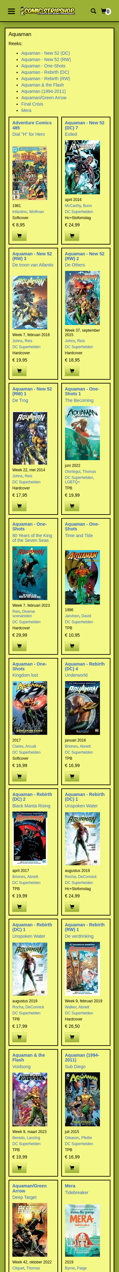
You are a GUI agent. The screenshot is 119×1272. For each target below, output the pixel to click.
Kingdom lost (25, 675)
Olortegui (73, 471)
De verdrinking (79, 936)
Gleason (72, 1138)
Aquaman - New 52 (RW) (46, 59)
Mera (26, 110)
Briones (71, 746)
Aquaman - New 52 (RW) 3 (32, 256)
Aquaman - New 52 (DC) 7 (84, 125)
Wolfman (36, 212)
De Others (75, 264)
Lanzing (33, 1138)
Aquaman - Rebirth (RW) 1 (85, 927)
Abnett (85, 746)
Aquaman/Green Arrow (43, 97)
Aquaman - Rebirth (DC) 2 (32, 797)
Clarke (17, 746)
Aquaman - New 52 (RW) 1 (32, 391)
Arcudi (30, 746)
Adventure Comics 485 (32, 125)
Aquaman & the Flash (42, 84)
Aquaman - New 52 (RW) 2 (84, 256)
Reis (28, 341)
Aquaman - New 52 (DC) (45, 53)
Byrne (70, 1268)
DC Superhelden (79, 212)
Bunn (87, 206)
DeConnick (87, 876)
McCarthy (73, 206)
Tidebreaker (77, 1192)
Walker (70, 1007)
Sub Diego (75, 1066)
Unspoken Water (81, 805)
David (86, 616)
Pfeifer (86, 1138)
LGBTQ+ (72, 482)
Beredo (18, 1138)
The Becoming (79, 400)
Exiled (71, 134)
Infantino (19, 212)
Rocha (70, 876)
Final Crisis (32, 104)
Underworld (76, 675)
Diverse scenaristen (23, 613)
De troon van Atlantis (32, 264)
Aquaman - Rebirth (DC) (45, 72)
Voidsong (21, 1066)
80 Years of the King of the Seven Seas (32, 538)
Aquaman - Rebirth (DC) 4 (85, 666)
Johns (17, 341)
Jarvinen (72, 616)
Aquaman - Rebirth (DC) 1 (85, 797)
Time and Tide (79, 535)
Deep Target (24, 1197)
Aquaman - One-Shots (43, 65)
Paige (82, 1268)
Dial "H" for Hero (28, 134)
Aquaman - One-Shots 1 (82, 391)
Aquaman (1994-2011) (43, 91)
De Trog (20, 400)
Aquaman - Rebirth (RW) (45, 78)
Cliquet (18, 1268)
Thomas (89, 471)
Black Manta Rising (31, 805)
